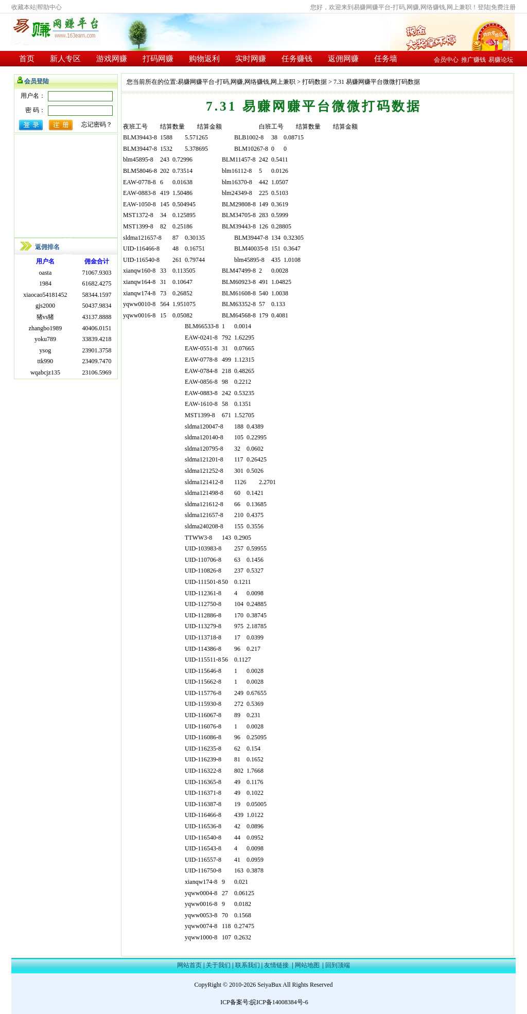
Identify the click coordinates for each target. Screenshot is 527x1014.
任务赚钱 (297, 59)
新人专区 (65, 59)
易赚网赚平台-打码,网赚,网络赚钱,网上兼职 (236, 81)
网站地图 (307, 965)
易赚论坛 (500, 59)
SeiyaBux (269, 984)
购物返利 (204, 59)
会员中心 (446, 59)
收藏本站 (23, 7)
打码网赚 (158, 59)
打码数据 (314, 81)
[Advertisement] (65, 185)
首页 (26, 59)
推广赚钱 (473, 59)
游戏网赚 (111, 59)
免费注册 (503, 7)
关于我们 (218, 965)
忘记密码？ (96, 124)
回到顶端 (337, 965)
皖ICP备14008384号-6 (279, 1002)
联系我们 (247, 965)
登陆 (484, 7)
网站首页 (189, 965)
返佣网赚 (343, 59)
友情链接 (276, 965)
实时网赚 (250, 59)
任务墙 (385, 59)
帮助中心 (49, 7)
